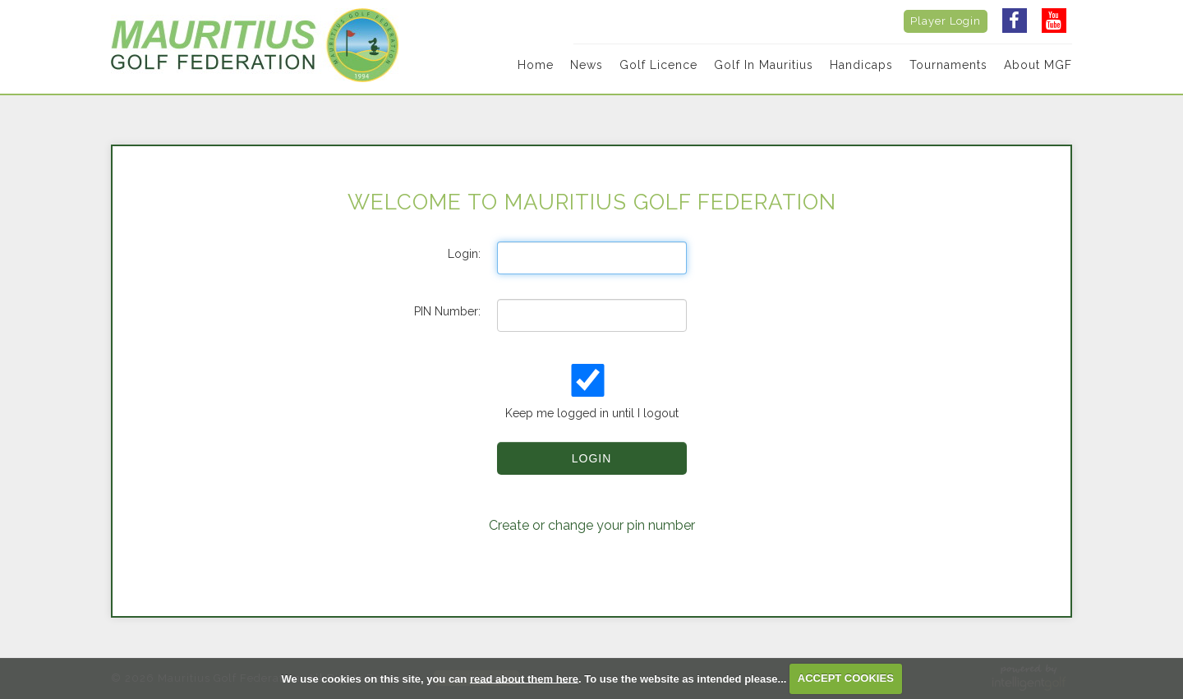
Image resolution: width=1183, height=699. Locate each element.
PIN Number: (447, 311)
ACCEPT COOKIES (846, 678)
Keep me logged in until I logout (590, 392)
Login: (464, 253)
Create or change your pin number (592, 525)
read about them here (524, 678)
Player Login (945, 21)
